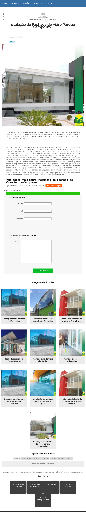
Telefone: (34, 219)
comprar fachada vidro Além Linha (14, 320)
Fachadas (51, 487)
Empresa (15, 3)
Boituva (29, 461)
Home (4, 3)
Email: (35, 211)
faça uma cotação (54, 186)
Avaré (23, 461)
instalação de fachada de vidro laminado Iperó (43, 403)
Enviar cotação (42, 271)
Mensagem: (31, 251)
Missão (26, 3)
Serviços (37, 3)
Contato (49, 3)
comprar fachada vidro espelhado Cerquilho (43, 320)
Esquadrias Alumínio (34, 488)
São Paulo (69, 461)
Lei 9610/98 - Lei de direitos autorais (73, 475)
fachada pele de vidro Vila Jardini (43, 361)
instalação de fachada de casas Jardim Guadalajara (43, 446)
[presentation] (22, 228)
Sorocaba (53, 461)
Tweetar (12, 42)
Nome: (35, 203)
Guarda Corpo (68, 488)
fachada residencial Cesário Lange (14, 361)
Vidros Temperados (43, 501)
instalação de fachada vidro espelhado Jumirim (14, 403)
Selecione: (17, 461)
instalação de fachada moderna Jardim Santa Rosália (71, 403)
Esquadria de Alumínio (18, 488)
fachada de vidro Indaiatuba (71, 361)
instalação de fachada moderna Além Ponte (71, 320)
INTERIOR (37, 461)
